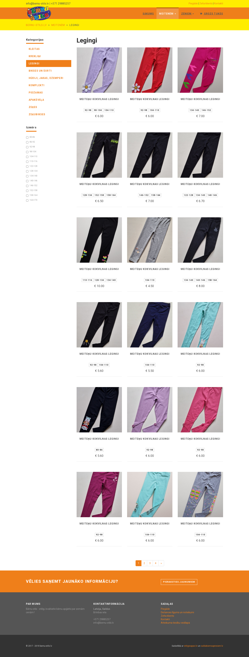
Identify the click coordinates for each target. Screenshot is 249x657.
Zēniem (187, 13)
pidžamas (36, 92)
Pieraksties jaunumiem (179, 582)
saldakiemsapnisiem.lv (212, 646)
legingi (34, 63)
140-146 (31, 180)
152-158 (31, 190)
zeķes (33, 107)
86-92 (30, 142)
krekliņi (35, 56)
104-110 (31, 156)
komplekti (36, 85)
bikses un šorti (40, 70)
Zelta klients (206, 3)
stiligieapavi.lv (190, 646)
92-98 (30, 147)
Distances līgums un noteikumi (177, 612)
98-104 (31, 151)
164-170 (31, 200)
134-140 (31, 176)
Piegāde (193, 3)
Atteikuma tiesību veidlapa (175, 622)
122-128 (31, 166)
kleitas (34, 49)
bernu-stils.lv (36, 25)
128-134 (31, 171)
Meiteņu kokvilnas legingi (99, 99)
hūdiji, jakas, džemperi (46, 78)
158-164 (31, 195)
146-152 (31, 185)
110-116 (31, 161)
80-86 (30, 137)
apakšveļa (36, 99)
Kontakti (218, 3)
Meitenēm (167, 13)
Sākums (148, 13)
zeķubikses (37, 114)
